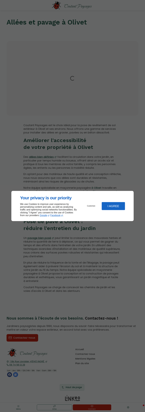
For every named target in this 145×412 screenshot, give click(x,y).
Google (43, 215)
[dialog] (72, 206)
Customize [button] (91, 206)
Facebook (55, 215)
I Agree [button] (113, 206)
